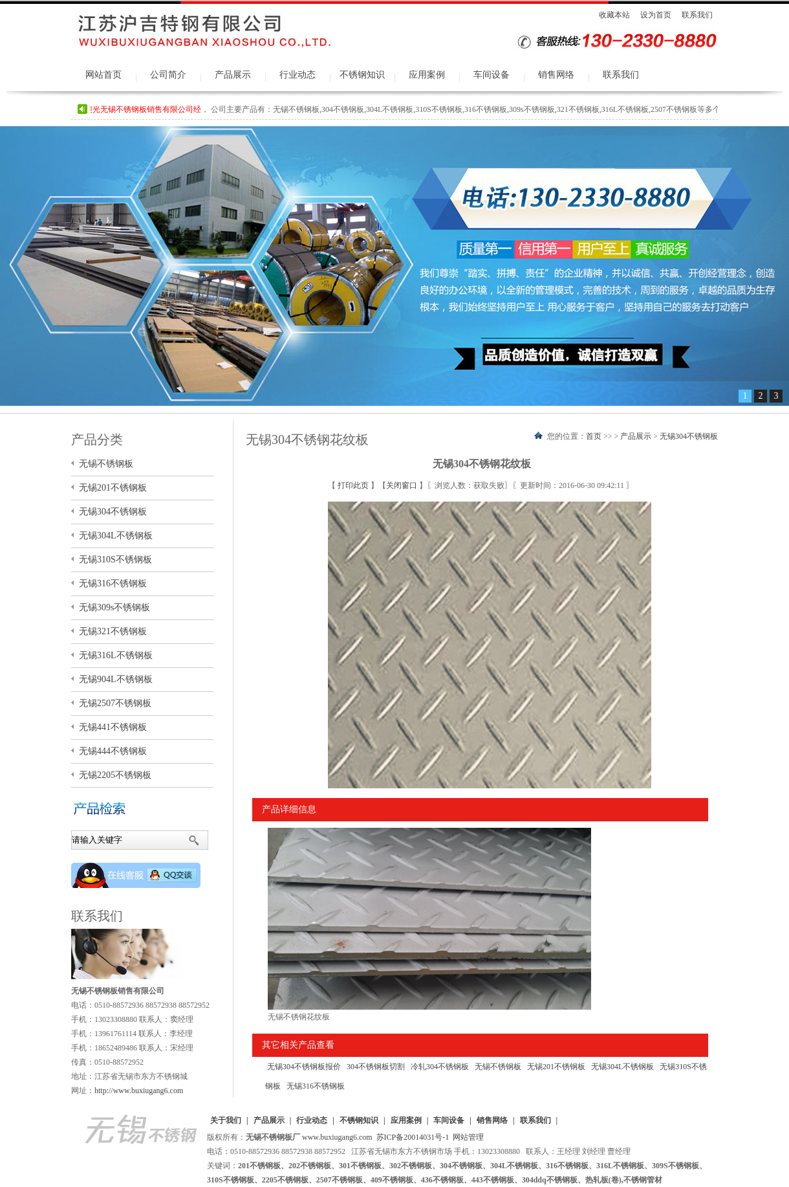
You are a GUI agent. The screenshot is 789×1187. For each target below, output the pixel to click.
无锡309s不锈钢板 (114, 607)
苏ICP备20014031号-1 (412, 1137)
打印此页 (354, 485)
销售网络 (556, 75)
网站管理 (468, 1137)
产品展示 (233, 75)
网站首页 (103, 75)
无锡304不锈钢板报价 (304, 1066)
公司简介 (168, 75)
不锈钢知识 (362, 75)
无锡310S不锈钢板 (115, 559)
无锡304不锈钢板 (689, 436)
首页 (593, 436)
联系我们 (697, 14)
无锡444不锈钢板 (113, 751)
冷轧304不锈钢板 (440, 1066)
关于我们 (225, 1120)
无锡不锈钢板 (498, 1066)
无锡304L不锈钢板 (622, 1066)
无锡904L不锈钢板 (116, 679)
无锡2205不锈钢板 (115, 775)
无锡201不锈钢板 (556, 1066)
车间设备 (491, 75)
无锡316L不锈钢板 (116, 655)
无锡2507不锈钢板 (115, 703)
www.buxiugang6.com (337, 1137)
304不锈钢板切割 (376, 1066)
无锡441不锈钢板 (113, 727)
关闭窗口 (402, 485)
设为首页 (655, 14)
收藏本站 (614, 14)
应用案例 (427, 75)
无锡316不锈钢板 (315, 1086)
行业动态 (297, 75)
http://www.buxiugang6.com (138, 1090)
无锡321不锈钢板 (113, 631)
